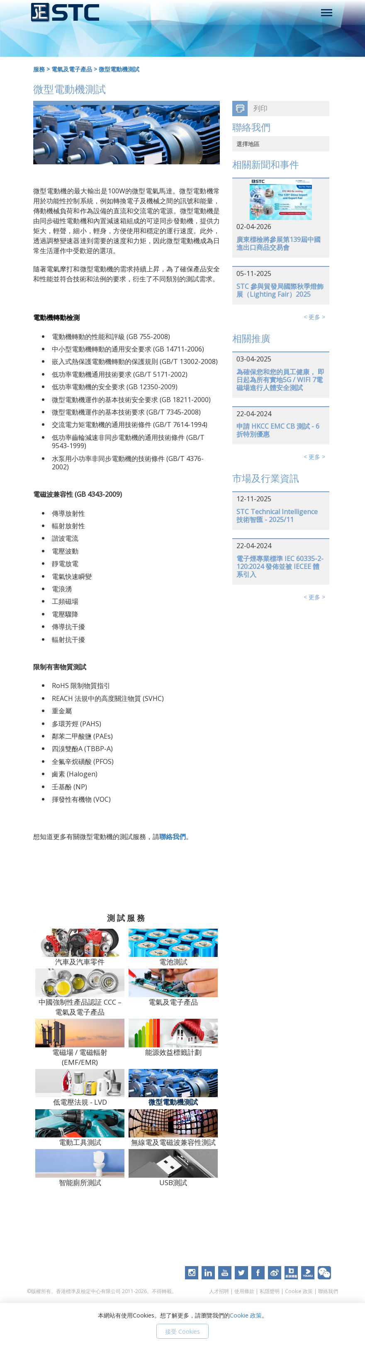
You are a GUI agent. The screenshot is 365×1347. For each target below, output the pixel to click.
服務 (39, 69)
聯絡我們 (172, 836)
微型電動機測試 (119, 69)
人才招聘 (219, 1291)
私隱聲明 (270, 1291)
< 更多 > (314, 317)
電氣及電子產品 (71, 69)
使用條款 (244, 1291)
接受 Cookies (182, 1331)
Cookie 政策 (299, 1291)
